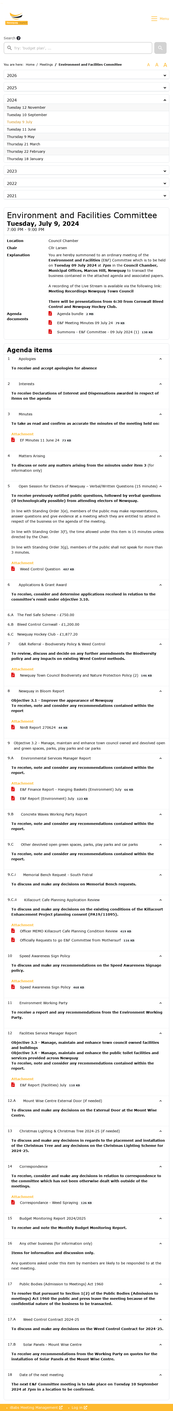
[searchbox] (78, 48)
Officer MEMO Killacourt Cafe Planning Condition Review (72, 931)
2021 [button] (12, 195)
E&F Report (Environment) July (50, 798)
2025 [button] (12, 87)
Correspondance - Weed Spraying (52, 1202)
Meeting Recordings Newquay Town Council (91, 291)
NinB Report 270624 (40, 727)
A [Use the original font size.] (148, 64)
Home (30, 64)
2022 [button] (12, 183)
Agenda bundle (72, 314)
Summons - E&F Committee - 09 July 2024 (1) (101, 332)
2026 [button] (12, 75)
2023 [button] (12, 171)
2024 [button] (12, 100)
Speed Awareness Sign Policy (48, 987)
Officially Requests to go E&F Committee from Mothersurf (73, 940)
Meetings (46, 64)
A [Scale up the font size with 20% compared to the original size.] (156, 64)
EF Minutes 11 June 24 (42, 440)
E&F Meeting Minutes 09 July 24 (87, 323)
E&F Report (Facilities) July (46, 1085)
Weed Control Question (43, 569)
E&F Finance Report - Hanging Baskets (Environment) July (73, 789)
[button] (160, 48)
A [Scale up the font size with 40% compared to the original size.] (165, 65)
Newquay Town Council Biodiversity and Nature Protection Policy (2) (82, 675)
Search (10, 38)
